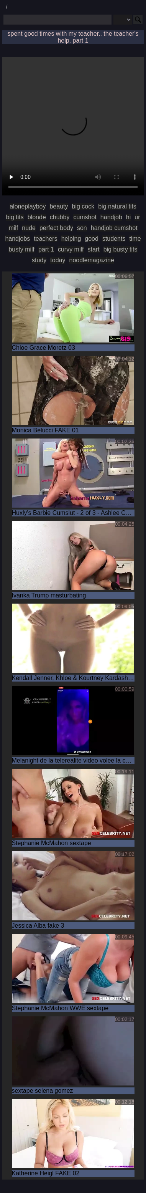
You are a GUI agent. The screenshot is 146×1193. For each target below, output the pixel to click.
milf (13, 228)
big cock (83, 206)
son (82, 228)
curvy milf (71, 249)
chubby (60, 217)
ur (137, 217)
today (57, 260)
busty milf (21, 249)
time (135, 238)
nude (29, 228)
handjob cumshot (114, 228)
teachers (45, 238)
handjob (111, 217)
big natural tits (117, 206)
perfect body (56, 228)
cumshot (84, 217)
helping (71, 238)
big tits (15, 217)
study (39, 260)
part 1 (46, 249)
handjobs (17, 238)
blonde (37, 217)
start (94, 249)
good (91, 238)
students (113, 238)
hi (128, 217)
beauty (58, 206)
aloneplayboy (28, 206)
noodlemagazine (91, 260)
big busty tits (120, 249)
